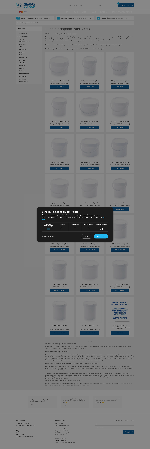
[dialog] (75, 224)
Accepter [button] (100, 236)
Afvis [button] (86, 236)
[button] (48, 236)
